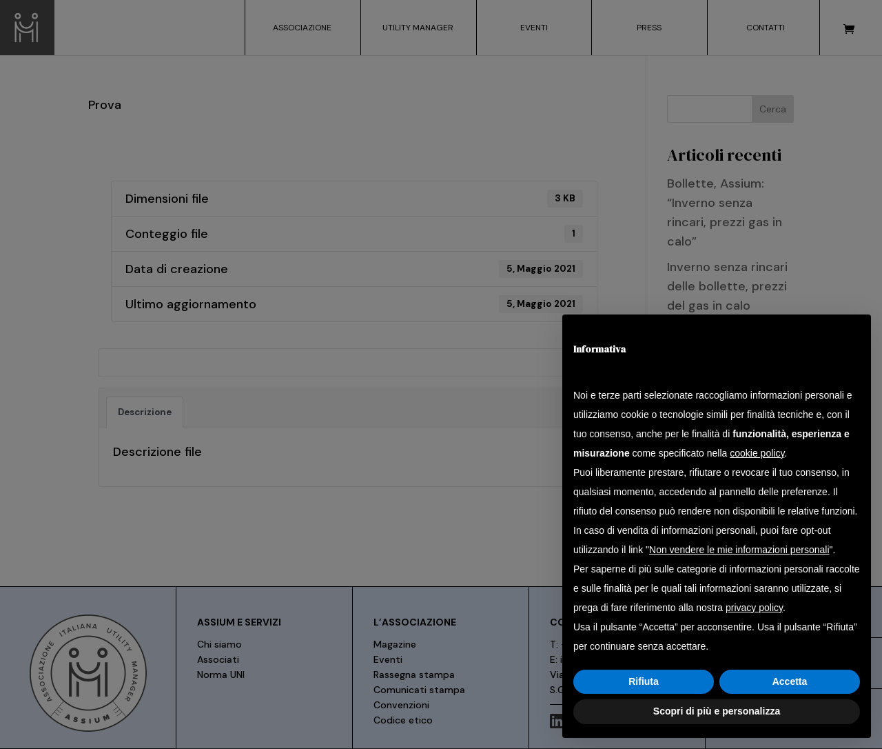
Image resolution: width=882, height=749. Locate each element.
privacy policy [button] (754, 607)
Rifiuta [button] (643, 681)
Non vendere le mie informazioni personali (739, 549)
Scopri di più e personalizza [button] (716, 711)
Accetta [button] (790, 681)
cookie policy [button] (757, 453)
